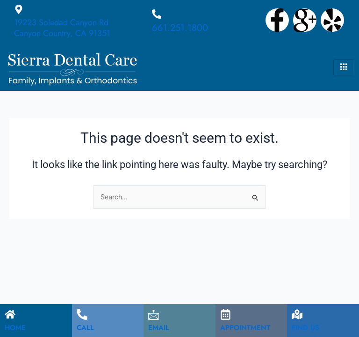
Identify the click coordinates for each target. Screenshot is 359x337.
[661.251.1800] (156, 14)
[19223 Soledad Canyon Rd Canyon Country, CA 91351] (18, 9)
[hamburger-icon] (343, 67)
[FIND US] (297, 314)
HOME (15, 327)
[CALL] (82, 314)
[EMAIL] (153, 314)
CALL (85, 327)
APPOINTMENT (245, 327)
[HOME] (10, 314)
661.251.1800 (180, 28)
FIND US (305, 327)
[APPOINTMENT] (225, 314)
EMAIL (158, 327)
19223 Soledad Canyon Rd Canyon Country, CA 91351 (62, 27)
